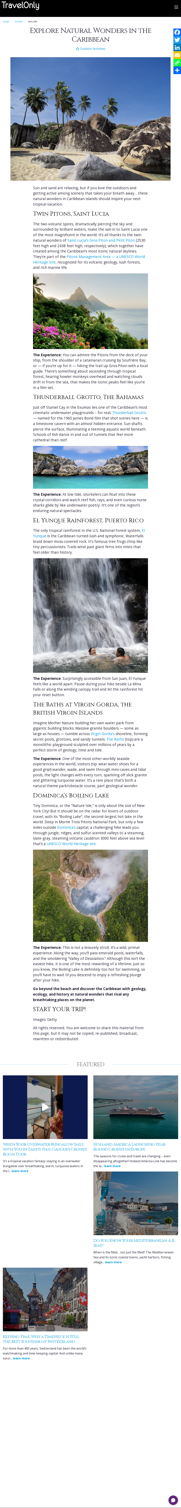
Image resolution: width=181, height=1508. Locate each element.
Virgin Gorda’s (103, 733)
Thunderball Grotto (129, 412)
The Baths (115, 739)
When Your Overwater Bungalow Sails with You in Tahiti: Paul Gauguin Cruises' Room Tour (45, 1149)
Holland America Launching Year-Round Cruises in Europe (130, 1147)
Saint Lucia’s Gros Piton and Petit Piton (101, 240)
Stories (18, 21)
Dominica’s (66, 827)
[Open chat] (173, 1500)
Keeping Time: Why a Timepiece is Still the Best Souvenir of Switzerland (41, 1339)
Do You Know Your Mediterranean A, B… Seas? (134, 1243)
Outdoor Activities (90, 49)
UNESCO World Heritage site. (72, 843)
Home (6, 21)
